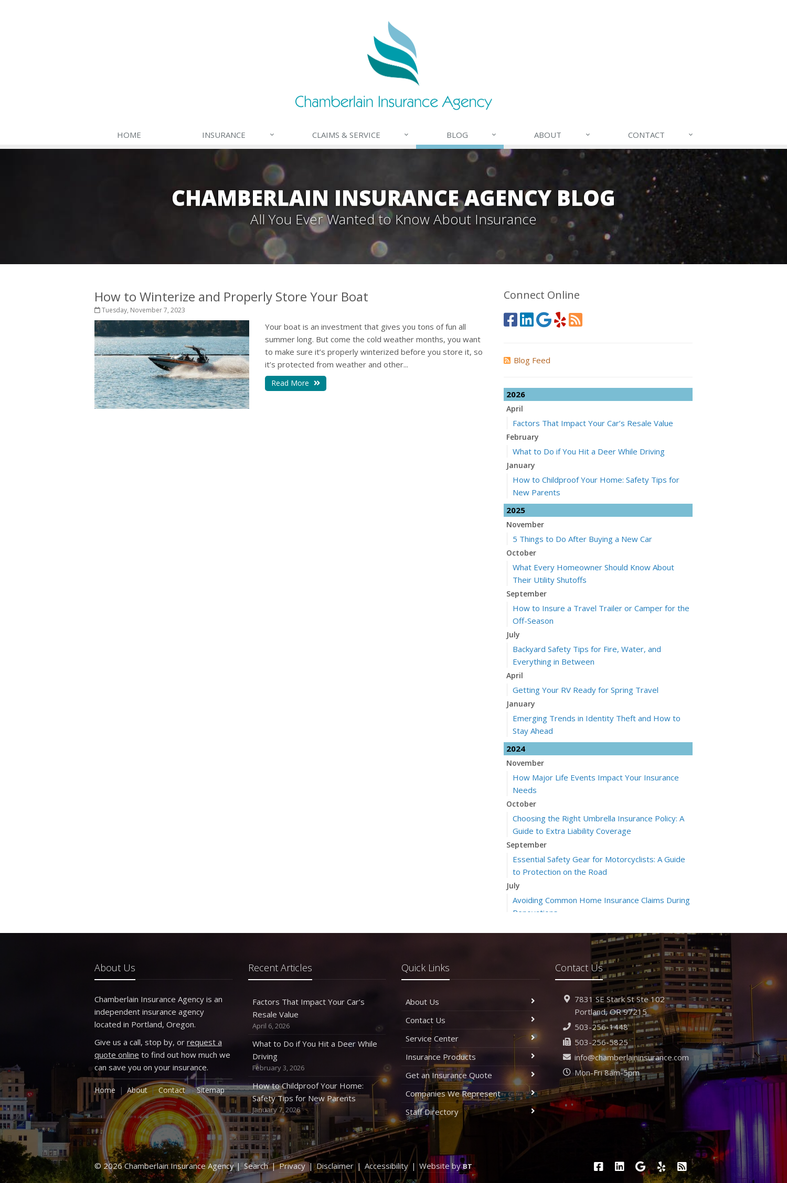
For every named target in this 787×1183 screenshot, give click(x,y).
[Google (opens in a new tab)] (543, 319)
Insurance (238, 134)
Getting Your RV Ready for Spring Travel (585, 690)
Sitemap (211, 1090)
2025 (515, 510)
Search (256, 1165)
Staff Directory (470, 1111)
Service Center (470, 1038)
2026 (515, 394)
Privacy (292, 1165)
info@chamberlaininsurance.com (632, 1057)
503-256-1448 (601, 1027)
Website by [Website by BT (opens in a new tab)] (445, 1165)
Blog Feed (527, 360)
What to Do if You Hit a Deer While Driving (589, 451)
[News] (575, 319)
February (522, 437)
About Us (470, 1001)
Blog (471, 134)
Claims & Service (361, 134)
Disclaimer (335, 1165)
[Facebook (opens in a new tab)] (510, 319)
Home (129, 134)
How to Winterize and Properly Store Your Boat (231, 296)
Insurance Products (470, 1056)
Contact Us (470, 1020)
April (514, 409)
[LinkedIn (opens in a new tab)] (527, 319)
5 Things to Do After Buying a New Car (582, 539)
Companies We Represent (470, 1093)
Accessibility (386, 1165)
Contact (661, 134)
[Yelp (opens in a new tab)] (560, 319)
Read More (295, 383)
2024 (515, 748)
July (513, 634)
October (521, 553)
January (520, 465)
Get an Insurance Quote (470, 1075)
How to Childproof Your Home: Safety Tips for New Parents (317, 1097)
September (526, 594)
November (525, 524)
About (562, 134)
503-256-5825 (601, 1042)
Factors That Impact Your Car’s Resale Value (593, 423)
